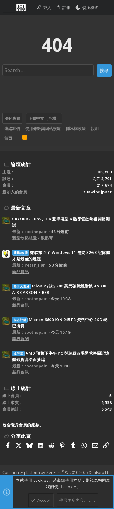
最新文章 (21, 208)
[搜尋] (106, 7)
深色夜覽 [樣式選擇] (12, 118)
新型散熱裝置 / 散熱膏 (32, 238)
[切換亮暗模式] (87, 7)
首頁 (8, 138)
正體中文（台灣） (44, 118)
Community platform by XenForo (57, 472)
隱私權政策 (76, 128)
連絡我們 (12, 128)
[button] (9, 7)
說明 (95, 128)
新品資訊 (20, 271)
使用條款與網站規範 (43, 128)
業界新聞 (20, 338)
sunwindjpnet (97, 192)
